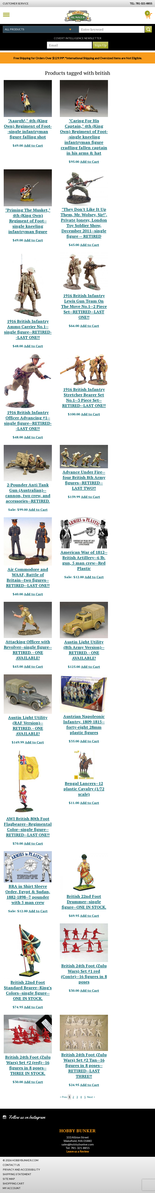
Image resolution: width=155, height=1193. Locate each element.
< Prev (63, 1096)
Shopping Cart (13, 1183)
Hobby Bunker (77, 16)
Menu (6, 14)
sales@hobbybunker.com (77, 1144)
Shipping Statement (17, 1174)
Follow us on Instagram (26, 1117)
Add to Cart (33, 145)
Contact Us (11, 1164)
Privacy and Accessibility (21, 1169)
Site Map (9, 1178)
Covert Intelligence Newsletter (77, 38)
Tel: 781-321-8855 (78, 1148)
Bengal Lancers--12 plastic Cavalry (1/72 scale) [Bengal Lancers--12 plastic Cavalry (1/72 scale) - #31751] (84, 789)
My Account (12, 1188)
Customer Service (16, 3)
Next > (91, 1096)
